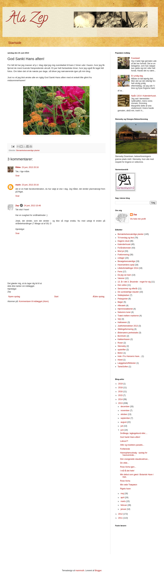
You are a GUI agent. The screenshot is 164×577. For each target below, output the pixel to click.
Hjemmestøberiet (125, 309)
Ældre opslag (98, 296)
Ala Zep (27, 19)
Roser (120, 343)
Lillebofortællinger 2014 (128, 268)
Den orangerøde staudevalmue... (134, 459)
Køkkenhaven (124, 339)
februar (124, 505)
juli (122, 426)
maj (122, 493)
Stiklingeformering (126, 329)
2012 (120, 514)
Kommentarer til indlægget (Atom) (34, 301)
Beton (120, 353)
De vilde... (124, 463)
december (125, 406)
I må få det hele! (127, 471)
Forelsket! (135, 58)
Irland (120, 360)
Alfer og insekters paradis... (132, 445)
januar (124, 509)
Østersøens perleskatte (128, 332)
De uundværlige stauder (128, 292)
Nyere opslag (14, 296)
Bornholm (122, 336)
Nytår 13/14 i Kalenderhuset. (143, 96)
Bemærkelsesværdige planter (28, 150)
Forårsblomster (124, 248)
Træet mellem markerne (128, 316)
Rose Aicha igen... (128, 467)
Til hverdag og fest (126, 238)
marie (18, 185)
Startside (14, 43)
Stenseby (122, 346)
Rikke (18, 167)
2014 (120, 399)
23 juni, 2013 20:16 (30, 167)
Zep (17, 205)
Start (56, 296)
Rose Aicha (125, 481)
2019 (120, 384)
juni (122, 430)
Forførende (125, 449)
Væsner (121, 278)
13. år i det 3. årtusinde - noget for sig (134, 282)
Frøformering (123, 254)
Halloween (122, 322)
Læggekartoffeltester (127, 363)
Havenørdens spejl (126, 265)
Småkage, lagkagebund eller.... (133, 433)
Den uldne (122, 285)
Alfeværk (121, 305)
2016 (120, 391)
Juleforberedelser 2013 (128, 326)
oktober (124, 414)
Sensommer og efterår (127, 288)
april (123, 497)
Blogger (98, 570)
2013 (120, 403)
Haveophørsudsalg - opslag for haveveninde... (133, 454)
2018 (120, 387)
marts (123, 501)
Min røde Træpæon (128, 485)
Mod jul (121, 251)
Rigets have (125, 489)
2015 (120, 395)
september (126, 418)
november (125, 410)
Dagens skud (123, 241)
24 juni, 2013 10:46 (32, 205)
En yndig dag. (137, 76)
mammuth (79, 570)
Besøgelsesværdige (126, 261)
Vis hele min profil (138, 219)
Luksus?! (124, 441)
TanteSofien (123, 366)
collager (121, 258)
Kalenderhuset (124, 244)
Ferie (120, 271)
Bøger (120, 302)
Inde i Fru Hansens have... (129, 356)
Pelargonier (123, 299)
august (124, 422)
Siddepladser (123, 295)
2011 (120, 518)
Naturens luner (124, 312)
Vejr (119, 319)
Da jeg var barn (124, 275)
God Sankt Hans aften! (130, 437)
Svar (17, 175)
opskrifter (122, 349)
